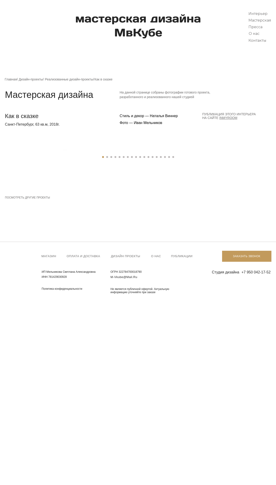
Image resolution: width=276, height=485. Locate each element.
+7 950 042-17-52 (256, 455)
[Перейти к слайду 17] (169, 340)
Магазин (49, 439)
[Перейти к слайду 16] (165, 340)
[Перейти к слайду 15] (161, 340)
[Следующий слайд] (214, 241)
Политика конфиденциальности (62, 472)
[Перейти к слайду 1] (103, 340)
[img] (16, 21)
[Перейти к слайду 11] (144, 340)
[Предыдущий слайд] (62, 241)
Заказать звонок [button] (246, 439)
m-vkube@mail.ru (124, 460)
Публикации (182, 439)
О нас (254, 33)
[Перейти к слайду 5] (119, 340)
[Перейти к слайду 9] (136, 340)
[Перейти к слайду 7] (128, 340)
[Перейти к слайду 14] (157, 340)
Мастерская (259, 20)
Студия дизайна (225, 455)
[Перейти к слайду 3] (111, 340)
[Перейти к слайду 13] (152, 340)
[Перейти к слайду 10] (140, 340)
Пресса (255, 27)
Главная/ (11, 79)
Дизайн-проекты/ (31, 79)
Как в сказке (104, 79)
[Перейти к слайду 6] (124, 340)
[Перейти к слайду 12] (148, 340)
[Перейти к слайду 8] (132, 340)
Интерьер (258, 13)
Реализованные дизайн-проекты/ (69, 79)
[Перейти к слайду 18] (173, 340)
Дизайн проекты (125, 439)
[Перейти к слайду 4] (115, 340)
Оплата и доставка (83, 439)
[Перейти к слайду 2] (107, 340)
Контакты (257, 40)
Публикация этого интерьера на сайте (229, 116)
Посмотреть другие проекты (27, 380)
